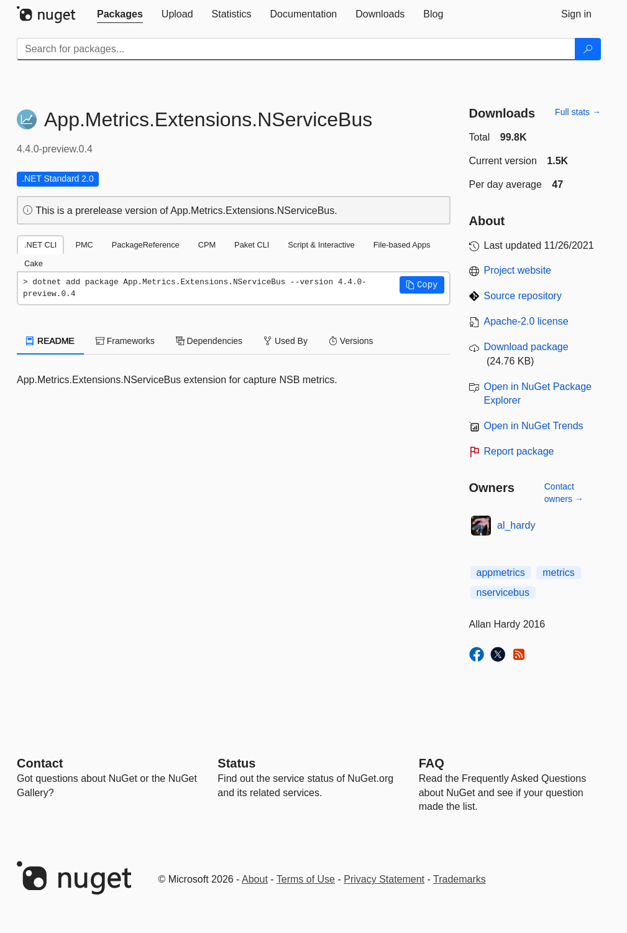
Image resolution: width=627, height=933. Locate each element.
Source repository (523, 295)
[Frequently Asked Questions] (431, 763)
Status (236, 763)
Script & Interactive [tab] (321, 244)
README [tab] (50, 341)
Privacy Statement (384, 879)
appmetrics (501, 572)
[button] (422, 285)
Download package (526, 346)
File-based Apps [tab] (402, 244)
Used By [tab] (285, 341)
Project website (518, 270)
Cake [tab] (33, 263)
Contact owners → (564, 492)
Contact (40, 763)
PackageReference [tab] (146, 244)
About (255, 879)
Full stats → (578, 112)
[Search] (588, 49)
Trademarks (459, 879)
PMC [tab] (84, 244)
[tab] (120, 14)
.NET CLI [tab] (40, 244)
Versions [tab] (351, 341)
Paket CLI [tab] (251, 244)
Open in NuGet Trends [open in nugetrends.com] (534, 425)
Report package (519, 451)
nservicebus (503, 592)
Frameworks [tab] (125, 341)
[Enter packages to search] (296, 49)
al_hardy (516, 525)
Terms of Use (306, 879)
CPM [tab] (207, 244)
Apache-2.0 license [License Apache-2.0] (526, 321)
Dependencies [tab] (209, 341)
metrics (558, 572)
